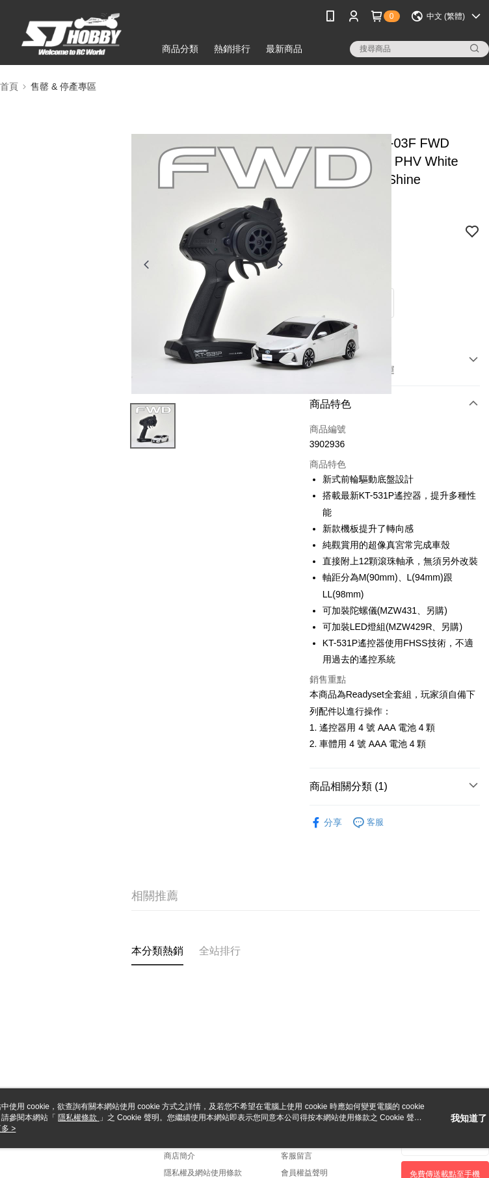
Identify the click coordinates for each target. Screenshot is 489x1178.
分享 (326, 823)
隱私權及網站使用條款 (203, 1172)
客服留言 (296, 1155)
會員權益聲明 (304, 1172)
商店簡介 (179, 1155)
